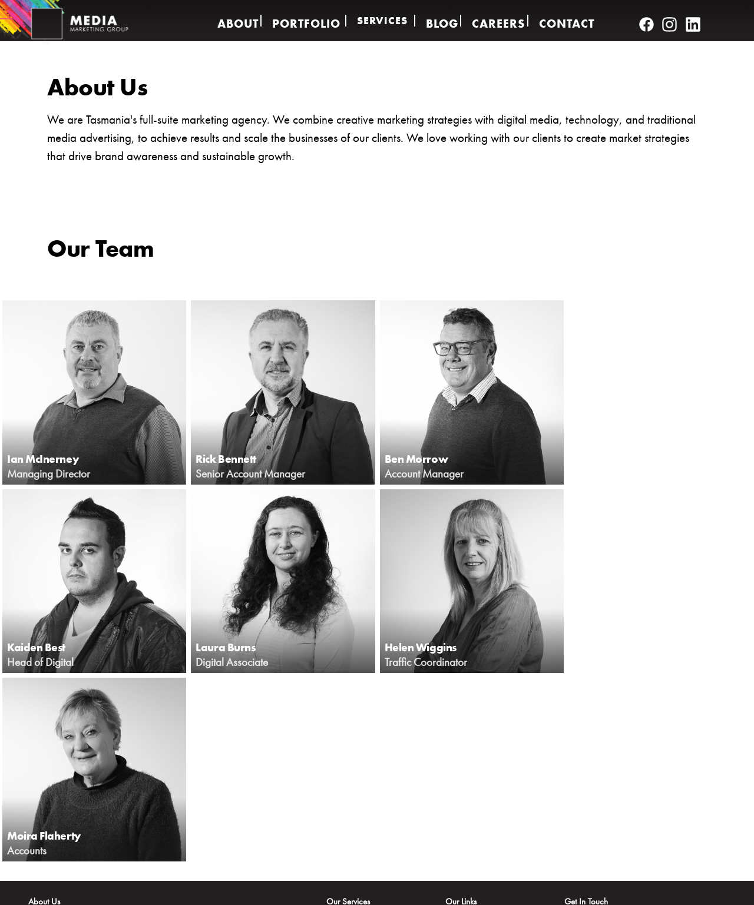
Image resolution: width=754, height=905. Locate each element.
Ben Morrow (425, 456)
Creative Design (353, 753)
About (230, 20)
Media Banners (352, 852)
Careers (502, 20)
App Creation (349, 835)
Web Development (357, 802)
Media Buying (350, 819)
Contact (572, 20)
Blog (442, 20)
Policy (604, 889)
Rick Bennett (237, 456)
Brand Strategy (352, 786)
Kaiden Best (611, 456)
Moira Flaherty (433, 645)
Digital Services (352, 736)
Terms (648, 889)
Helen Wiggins (244, 645)
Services (380, 20)
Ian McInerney (55, 456)
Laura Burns (46, 645)
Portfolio (302, 20)
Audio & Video (352, 769)
